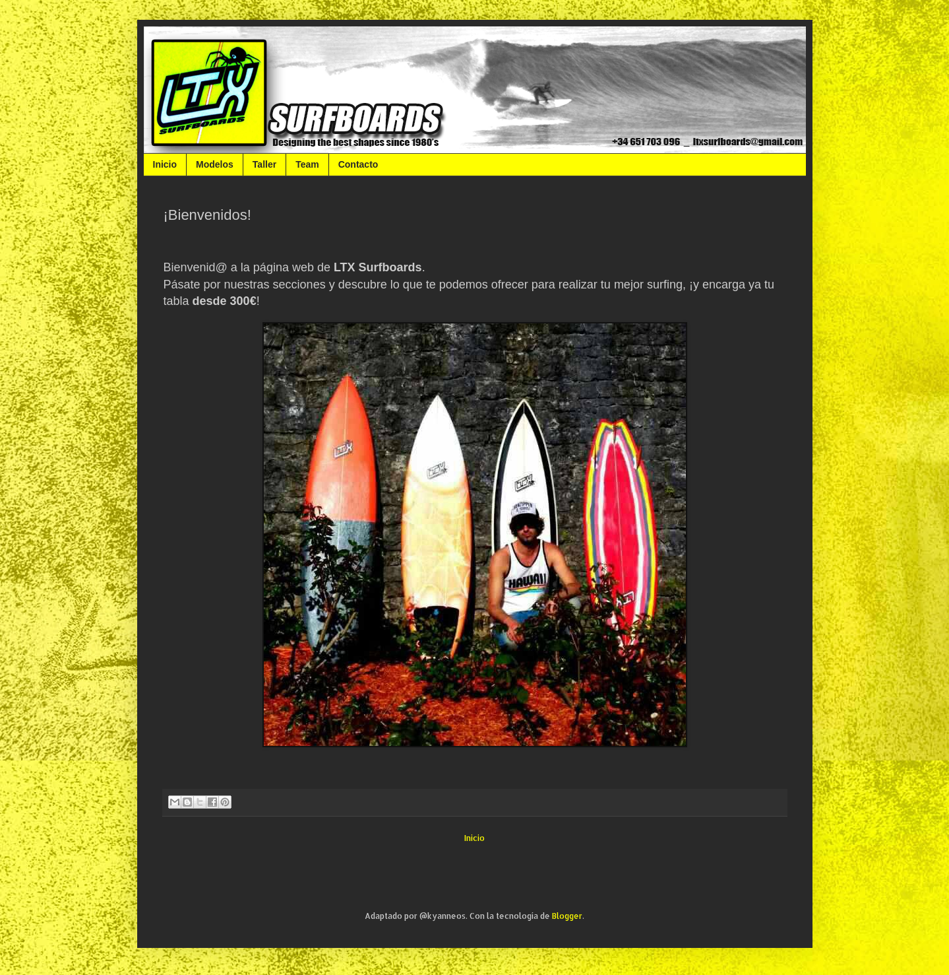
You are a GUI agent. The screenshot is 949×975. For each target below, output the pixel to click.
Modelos (214, 164)
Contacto (358, 164)
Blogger (567, 916)
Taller (264, 164)
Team (307, 164)
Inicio (165, 164)
